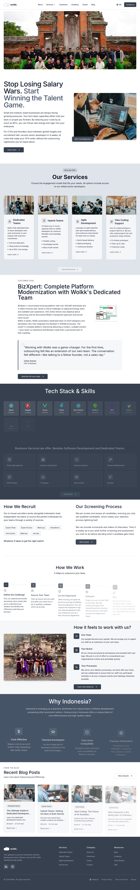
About (40, 5)
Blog (93, 5)
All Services (63, 865)
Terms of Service (121, 879)
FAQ (115, 865)
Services (50, 5)
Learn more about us (90, 687)
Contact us (130, 5)
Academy (75, 5)
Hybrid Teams (64, 856)
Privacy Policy (106, 879)
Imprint (133, 879)
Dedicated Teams (65, 852)
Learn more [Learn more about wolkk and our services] (13, 152)
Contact (90, 865)
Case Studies (119, 861)
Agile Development (66, 861)
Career (85, 5)
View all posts (125, 778)
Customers (63, 5)
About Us (90, 852)
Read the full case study (33, 379)
